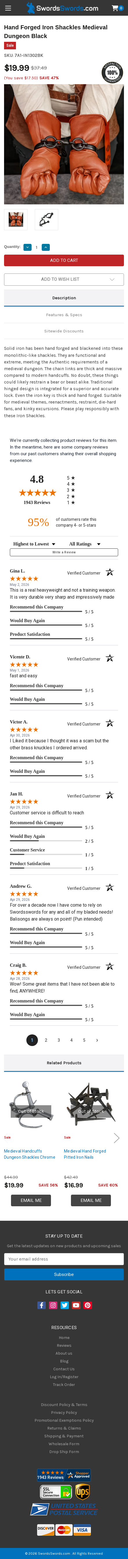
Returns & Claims (64, 1428)
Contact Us (64, 1369)
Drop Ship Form (64, 1451)
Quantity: (12, 246)
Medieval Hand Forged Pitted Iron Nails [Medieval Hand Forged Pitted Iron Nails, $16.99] (85, 1154)
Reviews (64, 1345)
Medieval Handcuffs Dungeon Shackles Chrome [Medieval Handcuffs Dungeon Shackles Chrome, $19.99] (29, 1154)
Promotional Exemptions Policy (64, 1420)
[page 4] (71, 1040)
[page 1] (32, 1040)
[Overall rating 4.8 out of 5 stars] (37, 492)
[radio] (72, 478)
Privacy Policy (64, 1412)
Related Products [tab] (64, 1062)
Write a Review (64, 552)
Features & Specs (64, 314)
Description (64, 297)
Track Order (64, 1384)
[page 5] (84, 1040)
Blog (64, 1361)
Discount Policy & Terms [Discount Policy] (64, 1404)
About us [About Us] (64, 1353)
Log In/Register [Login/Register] (64, 1376)
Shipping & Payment (64, 1436)
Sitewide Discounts (64, 331)
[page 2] (46, 1040)
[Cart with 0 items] (118, 8)
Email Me (31, 1200)
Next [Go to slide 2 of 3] (116, 1138)
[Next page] (97, 1040)
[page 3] (58, 1040)
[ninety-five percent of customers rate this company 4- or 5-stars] (64, 522)
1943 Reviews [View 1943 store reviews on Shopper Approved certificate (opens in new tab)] (44, 502)
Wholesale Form (64, 1443)
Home (64, 1337)
